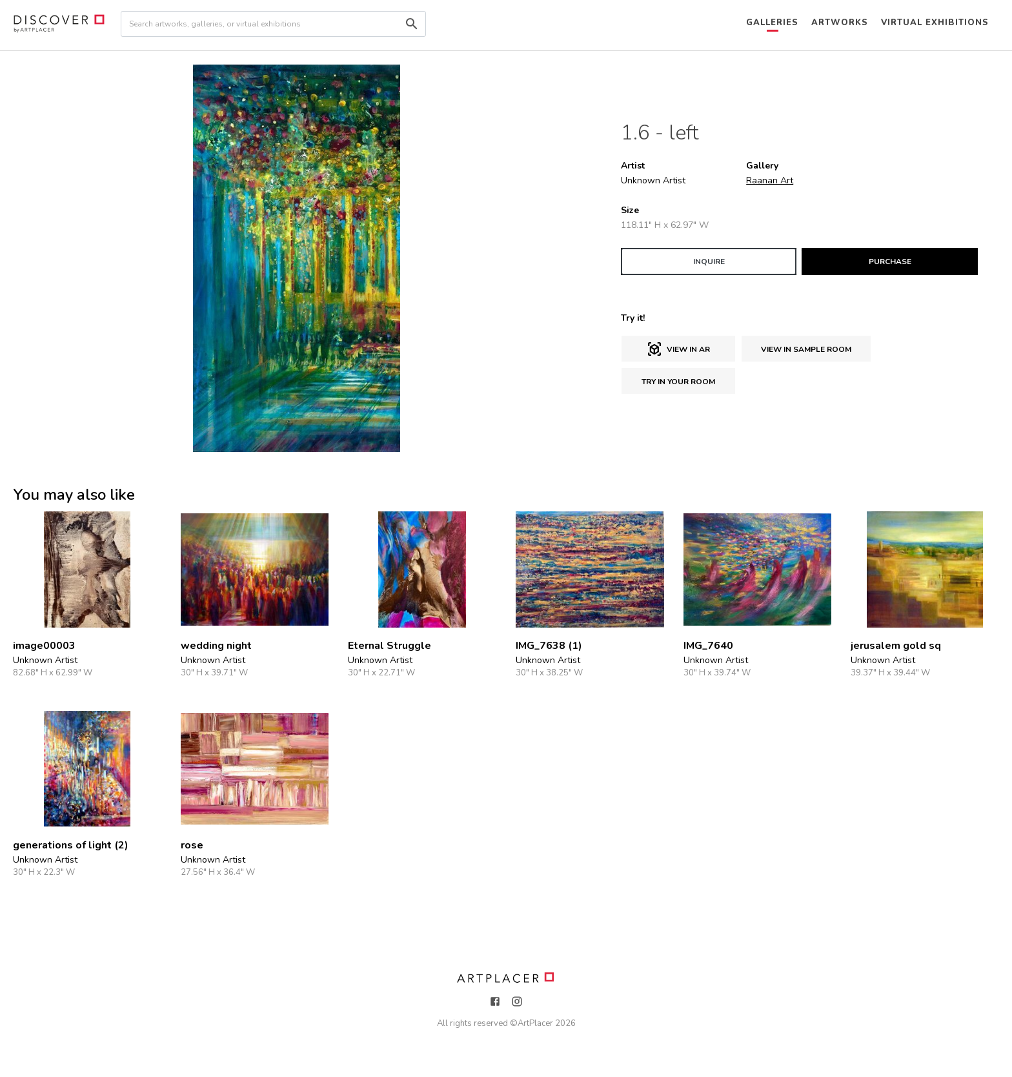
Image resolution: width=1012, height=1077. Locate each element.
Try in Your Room (678, 381)
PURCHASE (890, 261)
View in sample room (806, 349)
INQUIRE (709, 261)
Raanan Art (769, 180)
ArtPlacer (535, 1023)
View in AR (678, 349)
